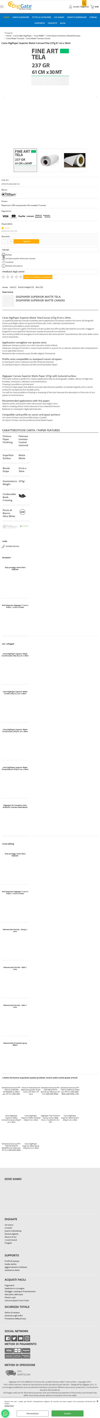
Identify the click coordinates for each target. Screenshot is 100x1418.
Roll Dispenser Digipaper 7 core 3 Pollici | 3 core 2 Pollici (15, 606)
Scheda (5, 287)
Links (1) (13, 287)
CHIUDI (97, 1401)
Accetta (67, 1413)
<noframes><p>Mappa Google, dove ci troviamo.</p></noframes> (27, 1199)
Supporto (40, 23)
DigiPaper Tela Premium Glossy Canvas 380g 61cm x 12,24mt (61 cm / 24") (50, 1119)
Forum (93, 17)
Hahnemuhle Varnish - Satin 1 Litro (15, 1006)
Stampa (9, 255)
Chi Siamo (59, 17)
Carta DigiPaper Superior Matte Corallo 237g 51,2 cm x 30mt (15, 693)
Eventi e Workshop (77, 17)
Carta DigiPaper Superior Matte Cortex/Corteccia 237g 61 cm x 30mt (11, 1119)
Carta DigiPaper (20, 17)
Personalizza (32, 1413)
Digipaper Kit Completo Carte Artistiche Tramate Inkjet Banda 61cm (15, 806)
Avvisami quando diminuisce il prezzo (20, 258)
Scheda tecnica (12, 546)
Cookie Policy (9, 1406)
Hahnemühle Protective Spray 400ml (15, 1044)
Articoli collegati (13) (26, 287)
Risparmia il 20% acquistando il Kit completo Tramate (24, 205)
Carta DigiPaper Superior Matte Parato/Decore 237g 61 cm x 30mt (15, 768)
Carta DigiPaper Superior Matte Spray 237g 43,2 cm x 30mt (30, 1146)
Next (96, 96)
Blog (62, 23)
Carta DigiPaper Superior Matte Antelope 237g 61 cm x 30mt (31, 1118)
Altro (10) (39, 287)
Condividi (9, 262)
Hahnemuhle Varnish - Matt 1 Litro (15, 968)
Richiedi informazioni (14, 266)
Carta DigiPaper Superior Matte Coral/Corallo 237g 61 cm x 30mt (15, 730)
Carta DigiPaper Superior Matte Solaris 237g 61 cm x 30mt (70, 1118)
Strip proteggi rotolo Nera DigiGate (15, 568)
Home (6, 17)
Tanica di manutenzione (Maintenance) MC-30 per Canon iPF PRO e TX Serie (31, 1091)
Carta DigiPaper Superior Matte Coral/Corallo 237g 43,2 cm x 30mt (15, 655)
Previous (3, 96)
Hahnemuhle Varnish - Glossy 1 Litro (15, 930)
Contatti (52, 23)
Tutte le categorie (41, 17)
